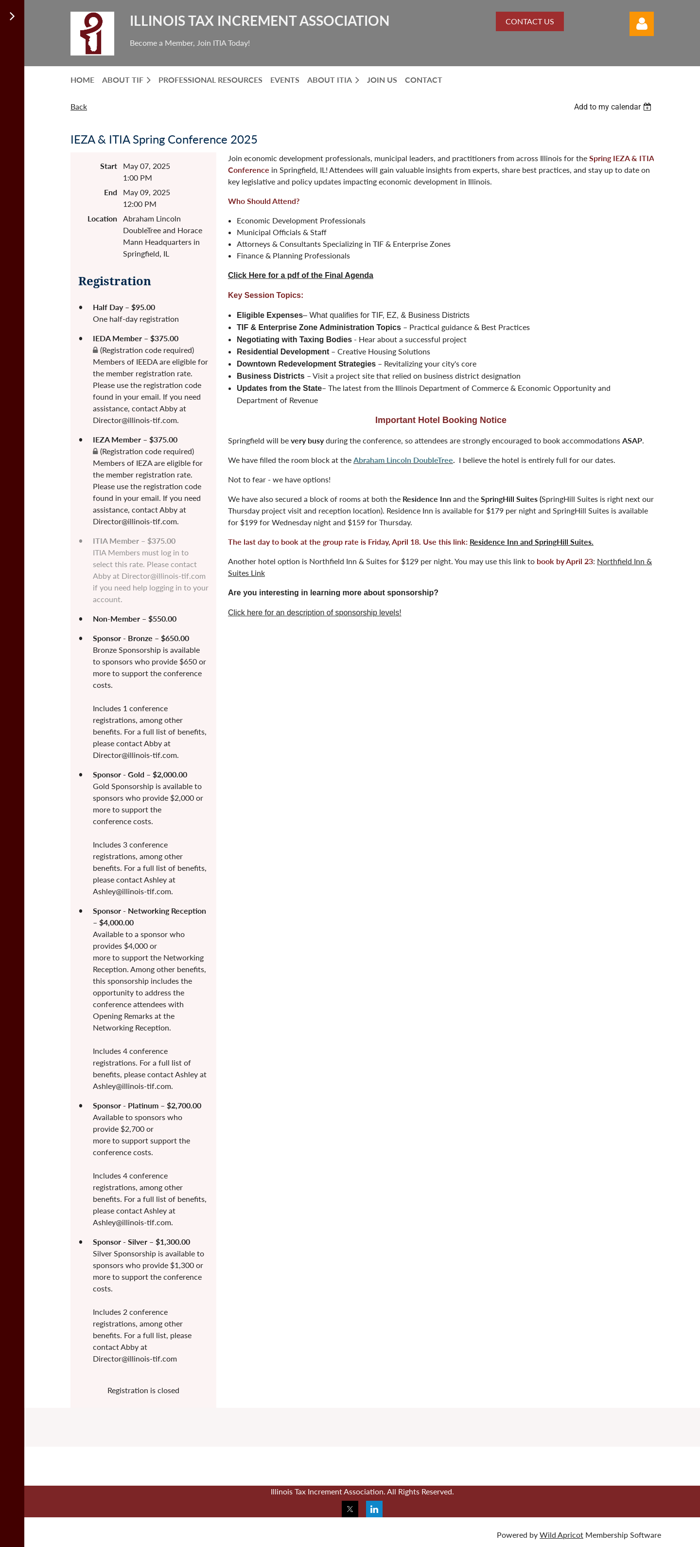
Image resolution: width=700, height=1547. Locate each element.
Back (78, 106)
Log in (642, 24)
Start (108, 165)
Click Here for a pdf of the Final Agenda (300, 275)
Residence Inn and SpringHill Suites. (532, 541)
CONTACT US (530, 21)
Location (102, 218)
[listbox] (614, 107)
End (110, 192)
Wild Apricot (561, 1534)
